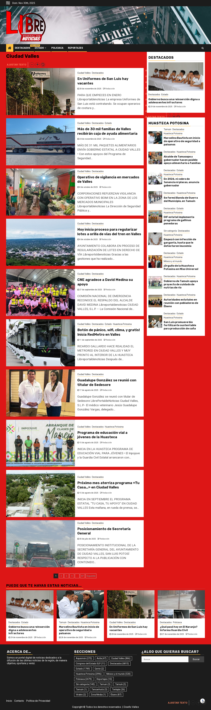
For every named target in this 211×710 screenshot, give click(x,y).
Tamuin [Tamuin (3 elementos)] (105, 684)
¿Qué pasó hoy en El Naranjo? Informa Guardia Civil (178, 628)
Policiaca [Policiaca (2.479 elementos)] (84, 679)
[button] (32, 64)
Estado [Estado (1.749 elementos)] (83, 668)
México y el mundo (173, 261)
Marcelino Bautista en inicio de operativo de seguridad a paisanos (182, 141)
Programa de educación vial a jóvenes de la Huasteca (102, 435)
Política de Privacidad (38, 700)
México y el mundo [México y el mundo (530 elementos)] (118, 674)
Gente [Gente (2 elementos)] (99, 668)
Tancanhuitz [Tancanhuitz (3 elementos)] (99, 689)
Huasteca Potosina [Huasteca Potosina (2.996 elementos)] (89, 674)
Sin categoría (170, 231)
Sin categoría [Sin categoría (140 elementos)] (85, 684)
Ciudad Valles (84, 73)
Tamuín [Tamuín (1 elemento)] (81, 689)
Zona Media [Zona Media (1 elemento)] (98, 694)
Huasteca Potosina (122, 324)
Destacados (22, 48)
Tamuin (167, 129)
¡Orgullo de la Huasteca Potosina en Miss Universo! (181, 267)
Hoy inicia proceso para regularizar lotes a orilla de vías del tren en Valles (109, 231)
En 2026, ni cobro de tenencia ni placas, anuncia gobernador (181, 182)
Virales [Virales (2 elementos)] (81, 694)
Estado (39, 48)
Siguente (90, 576)
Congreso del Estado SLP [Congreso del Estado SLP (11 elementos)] (90, 663)
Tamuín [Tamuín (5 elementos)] (120, 684)
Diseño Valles (131, 706)
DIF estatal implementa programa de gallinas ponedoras (179, 220)
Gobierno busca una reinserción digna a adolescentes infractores (174, 101)
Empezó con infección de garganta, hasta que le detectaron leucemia (180, 242)
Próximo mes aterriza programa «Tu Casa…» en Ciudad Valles (108, 485)
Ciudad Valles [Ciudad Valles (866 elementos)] (120, 658)
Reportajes (75, 48)
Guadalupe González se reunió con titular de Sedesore (106, 382)
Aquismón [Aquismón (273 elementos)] (84, 658)
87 (82, 576)
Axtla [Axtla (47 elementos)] (101, 658)
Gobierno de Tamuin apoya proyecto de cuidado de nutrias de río (181, 284)
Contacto (19, 700)
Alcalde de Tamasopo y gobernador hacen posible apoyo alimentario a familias (182, 160)
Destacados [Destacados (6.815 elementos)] (119, 663)
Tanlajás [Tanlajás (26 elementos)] (118, 689)
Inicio (9, 700)
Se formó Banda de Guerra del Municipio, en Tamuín (181, 199)
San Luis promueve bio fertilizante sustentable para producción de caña (180, 325)
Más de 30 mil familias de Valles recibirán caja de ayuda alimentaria (107, 131)
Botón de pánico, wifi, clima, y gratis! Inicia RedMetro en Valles (108, 332)
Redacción (110, 89)
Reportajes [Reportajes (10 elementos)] (104, 679)
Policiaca (57, 48)
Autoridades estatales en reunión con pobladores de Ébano (181, 303)
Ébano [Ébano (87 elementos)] (116, 694)
